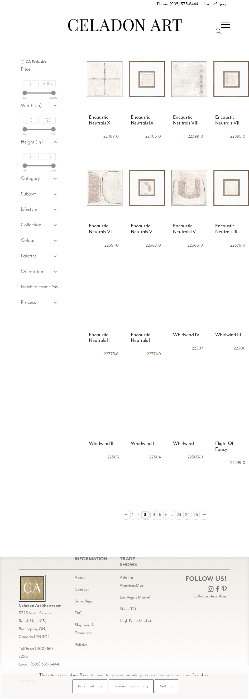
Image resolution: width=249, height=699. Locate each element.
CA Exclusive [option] (36, 62)
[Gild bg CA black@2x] (32, 588)
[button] (40, 194)
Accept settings (90, 686)
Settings (166, 686)
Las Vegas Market (135, 597)
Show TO (128, 609)
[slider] (24, 93)
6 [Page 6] (166, 514)
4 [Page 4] (154, 514)
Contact (82, 589)
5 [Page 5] (160, 514)
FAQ (79, 613)
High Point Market (135, 621)
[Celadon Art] (124, 26)
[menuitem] (223, 25)
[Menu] (223, 25)
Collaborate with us (210, 596)
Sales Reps (84, 601)
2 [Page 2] (138, 514)
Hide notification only (131, 686)
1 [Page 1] (132, 514)
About (80, 577)
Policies (81, 644)
